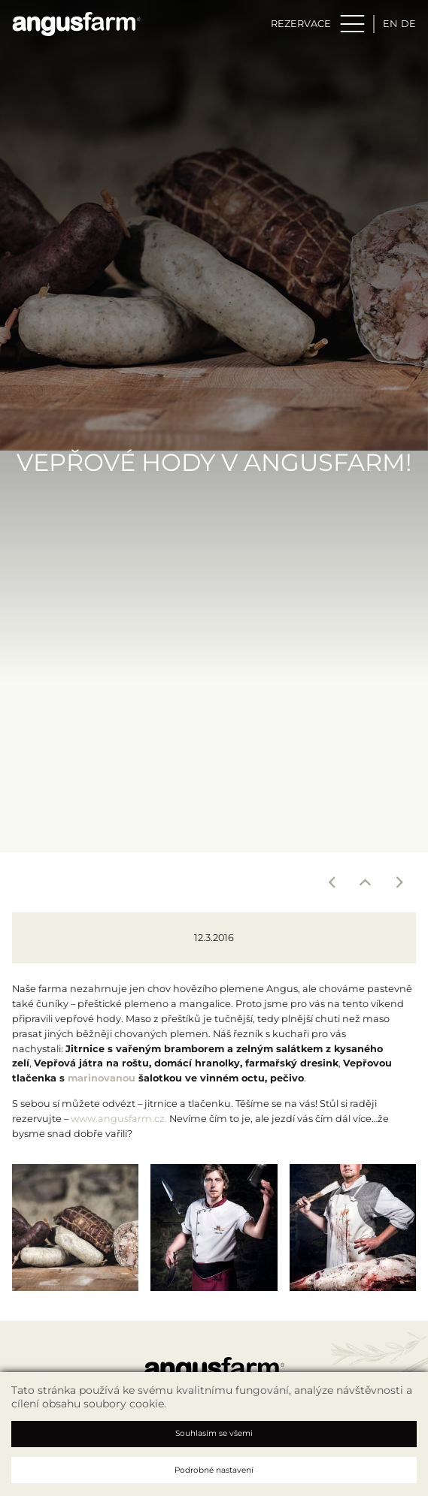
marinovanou (101, 1078)
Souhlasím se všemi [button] (214, 1433)
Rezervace (301, 23)
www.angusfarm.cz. (119, 1118)
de (408, 23)
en (390, 23)
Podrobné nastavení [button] (214, 1470)
